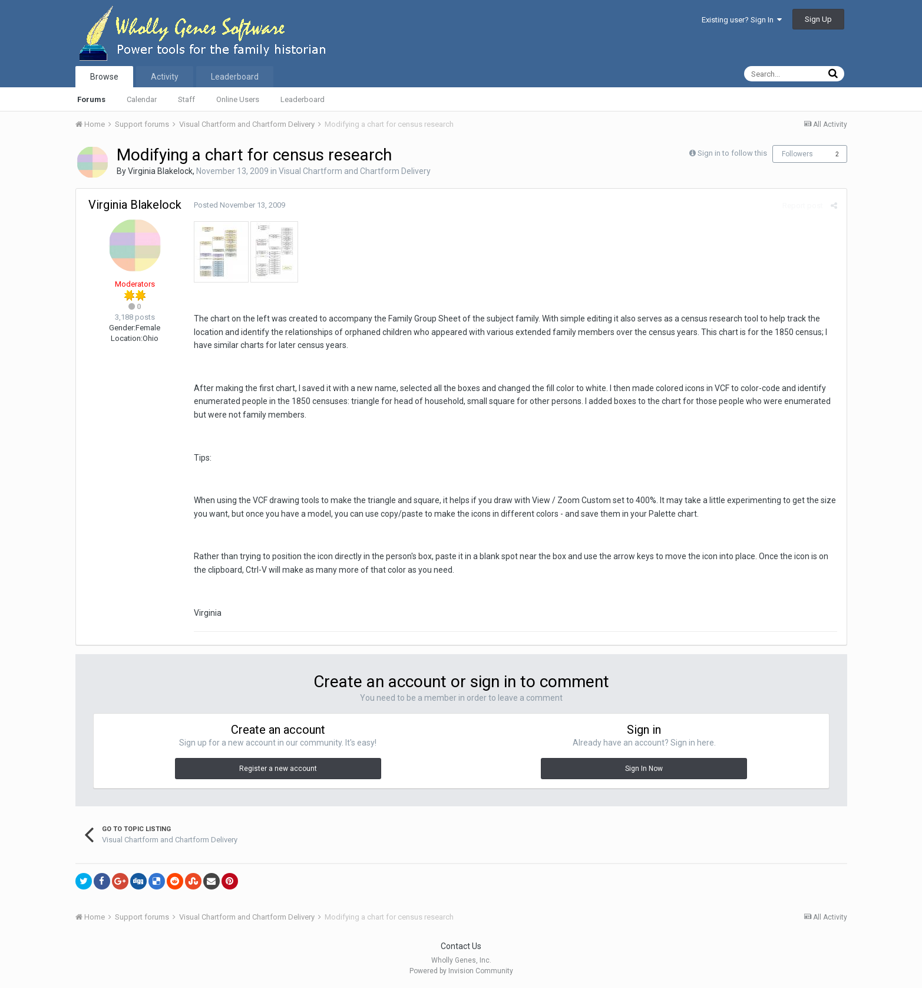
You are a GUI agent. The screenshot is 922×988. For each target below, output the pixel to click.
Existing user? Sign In (742, 19)
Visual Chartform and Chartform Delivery (355, 171)
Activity (165, 76)
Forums (91, 99)
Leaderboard (302, 99)
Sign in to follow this (732, 153)
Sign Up (818, 19)
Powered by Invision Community (461, 971)
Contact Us (461, 946)
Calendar (142, 99)
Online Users (237, 99)
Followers (797, 154)
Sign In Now (644, 768)
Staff (186, 99)
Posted (239, 205)
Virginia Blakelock (160, 171)
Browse (104, 76)
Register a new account (278, 768)
